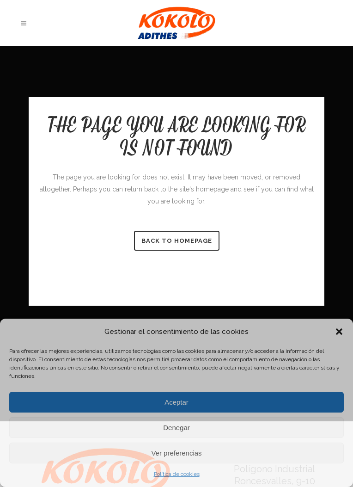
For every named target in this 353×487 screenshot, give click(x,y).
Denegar (176, 428)
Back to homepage (176, 240)
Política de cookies (177, 474)
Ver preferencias (176, 453)
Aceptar (176, 402)
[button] (339, 331)
